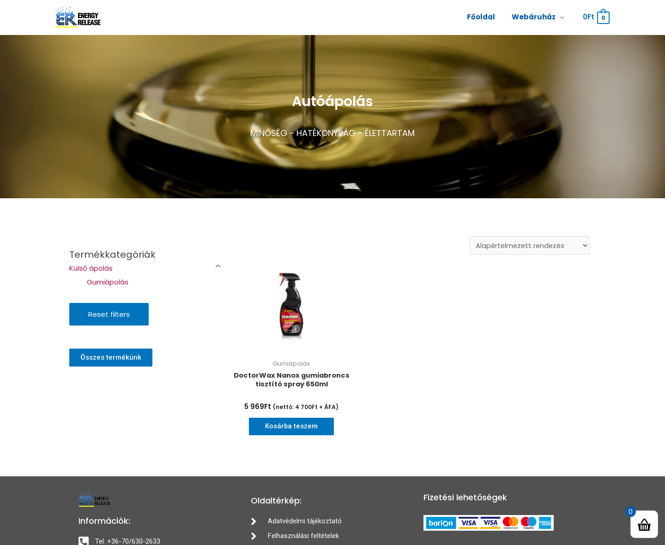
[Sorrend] (527, 245)
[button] (110, 358)
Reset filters (109, 314)
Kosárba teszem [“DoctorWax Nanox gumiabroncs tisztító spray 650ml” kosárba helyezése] (291, 427)
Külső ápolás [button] (91, 268)
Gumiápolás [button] (107, 282)
